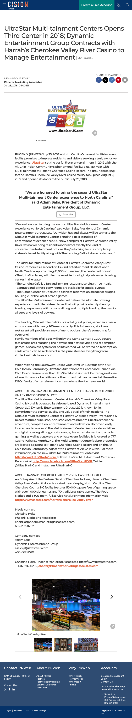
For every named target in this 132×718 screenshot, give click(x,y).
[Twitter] (5, 689)
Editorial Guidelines (46, 684)
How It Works (76, 679)
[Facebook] (9, 689)
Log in (104, 679)
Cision (119, 711)
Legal (8, 711)
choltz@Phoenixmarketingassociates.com (68, 566)
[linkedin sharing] (112, 80)
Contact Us (11, 685)
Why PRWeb (75, 676)
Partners (40, 679)
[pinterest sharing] (118, 80)
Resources (41, 687)
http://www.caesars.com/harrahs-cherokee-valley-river (54, 500)
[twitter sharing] (105, 80)
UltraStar (38, 162)
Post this (66, 214)
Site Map (18, 711)
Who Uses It (75, 681)
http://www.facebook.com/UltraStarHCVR (62, 461)
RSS (27, 711)
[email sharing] (125, 80)
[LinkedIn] (14, 689)
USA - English (85, 58)
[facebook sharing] (99, 80)
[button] (127, 5)
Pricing (72, 684)
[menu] (4, 5)
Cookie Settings (39, 711)
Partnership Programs (48, 681)
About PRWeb (43, 676)
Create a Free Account (112, 676)
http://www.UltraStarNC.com (36, 457)
